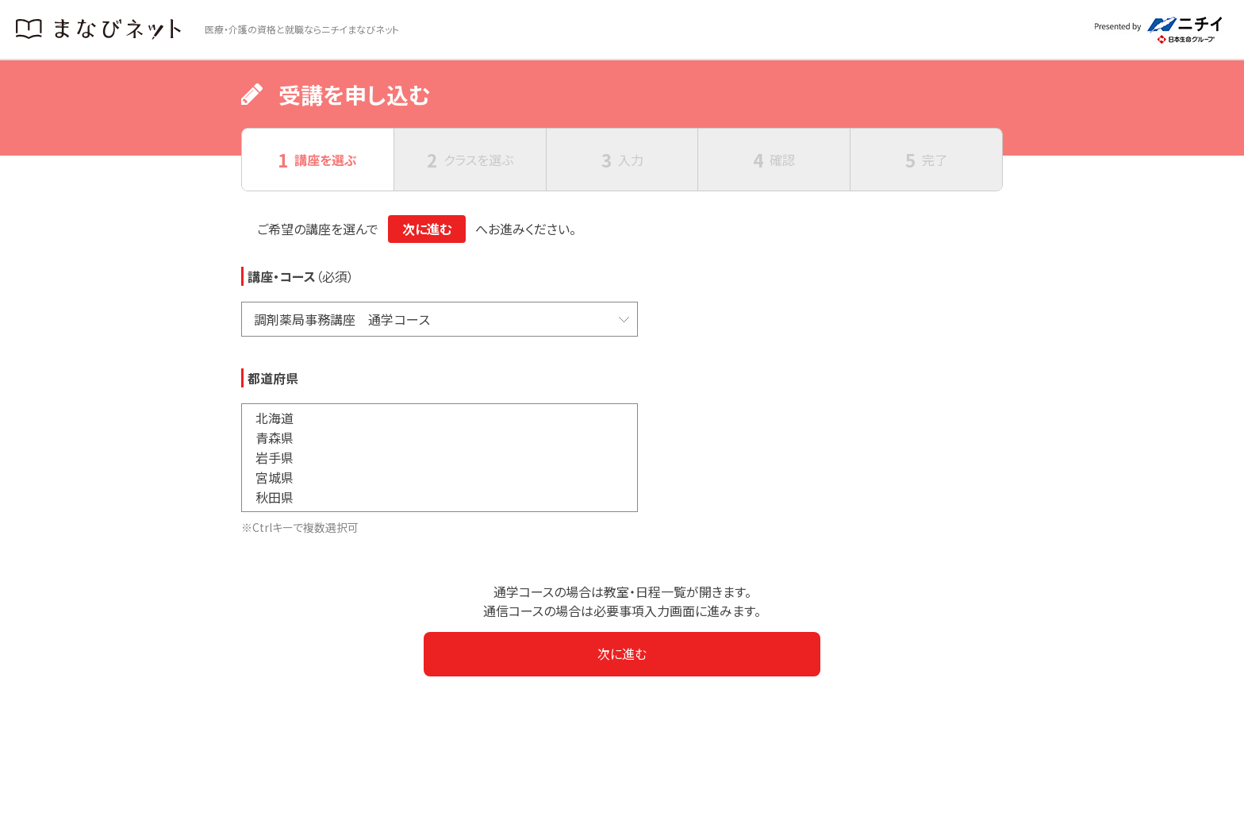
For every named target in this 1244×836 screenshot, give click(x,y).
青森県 (439, 438)
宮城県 (439, 477)
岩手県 (439, 458)
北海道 (439, 418)
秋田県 (439, 497)
